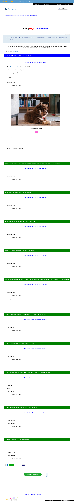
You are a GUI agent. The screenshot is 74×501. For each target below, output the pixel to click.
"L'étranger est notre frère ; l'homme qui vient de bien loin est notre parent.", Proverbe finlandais (27, 372)
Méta (36, 131)
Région (31, 46)
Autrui (8, 388)
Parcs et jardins (38, 46)
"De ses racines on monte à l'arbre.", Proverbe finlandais (18, 192)
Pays (24, 46)
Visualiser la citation (29, 168)
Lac (43, 46)
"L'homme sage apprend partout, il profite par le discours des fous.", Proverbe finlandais (25, 314)
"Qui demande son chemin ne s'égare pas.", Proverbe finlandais (20, 221)
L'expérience (10, 299)
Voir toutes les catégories (40, 62)
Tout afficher (16, 51)
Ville (12, 46)
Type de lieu (44, 47)
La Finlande (12, 82)
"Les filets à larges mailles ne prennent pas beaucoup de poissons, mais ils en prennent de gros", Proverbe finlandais (32, 163)
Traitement (67, 34)
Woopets (23, 66)
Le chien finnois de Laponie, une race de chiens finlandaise (19, 55)
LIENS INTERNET (47, 4)
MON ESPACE (68, 4)
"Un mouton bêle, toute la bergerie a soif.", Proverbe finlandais (19, 343)
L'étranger (9, 385)
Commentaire (54, 46)
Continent (47, 46)
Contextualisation (18, 46)
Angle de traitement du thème (34, 47)
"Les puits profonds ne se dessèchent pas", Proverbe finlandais (19, 250)
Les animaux (10, 77)
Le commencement (11, 420)
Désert (27, 46)
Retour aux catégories (10, 21)
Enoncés (27, 15)
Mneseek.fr (7, 1)
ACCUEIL (37, 4)
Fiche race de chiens (15, 66)
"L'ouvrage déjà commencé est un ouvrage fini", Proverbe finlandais (21, 407)
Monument (60, 46)
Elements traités (33, 15)
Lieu (9, 46)
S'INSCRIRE (58, 4)
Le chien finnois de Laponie (17, 70)
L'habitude (9, 303)
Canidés (23, 73)
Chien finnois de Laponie (17, 138)
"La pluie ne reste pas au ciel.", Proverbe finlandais (17, 439)
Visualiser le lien (29, 62)
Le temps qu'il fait (11, 452)
